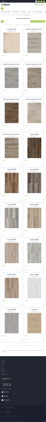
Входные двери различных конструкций (23, 350)
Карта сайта (3, 418)
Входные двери (9, 350)
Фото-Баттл (3, 370)
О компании (3, 362)
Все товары (8, 25)
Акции (2, 366)
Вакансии (3, 364)
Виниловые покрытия (11, 31)
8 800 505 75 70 (7, 378)
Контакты (3, 359)
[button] (44, 25)
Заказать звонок (4, 379)
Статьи (2, 368)
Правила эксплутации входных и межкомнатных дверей (10, 415)
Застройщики (4, 374)
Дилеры (2, 372)
